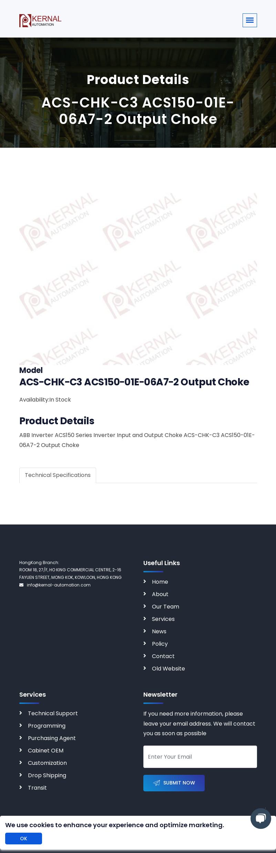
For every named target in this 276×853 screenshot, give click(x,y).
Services (163, 619)
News (159, 631)
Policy (160, 644)
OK (23, 838)
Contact (163, 656)
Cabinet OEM (45, 751)
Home (160, 582)
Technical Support (53, 713)
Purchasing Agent (52, 738)
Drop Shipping (47, 775)
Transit (37, 788)
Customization (47, 763)
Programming (46, 726)
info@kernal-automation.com (55, 585)
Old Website (168, 669)
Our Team (165, 607)
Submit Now (174, 783)
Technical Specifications (58, 475)
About (160, 594)
